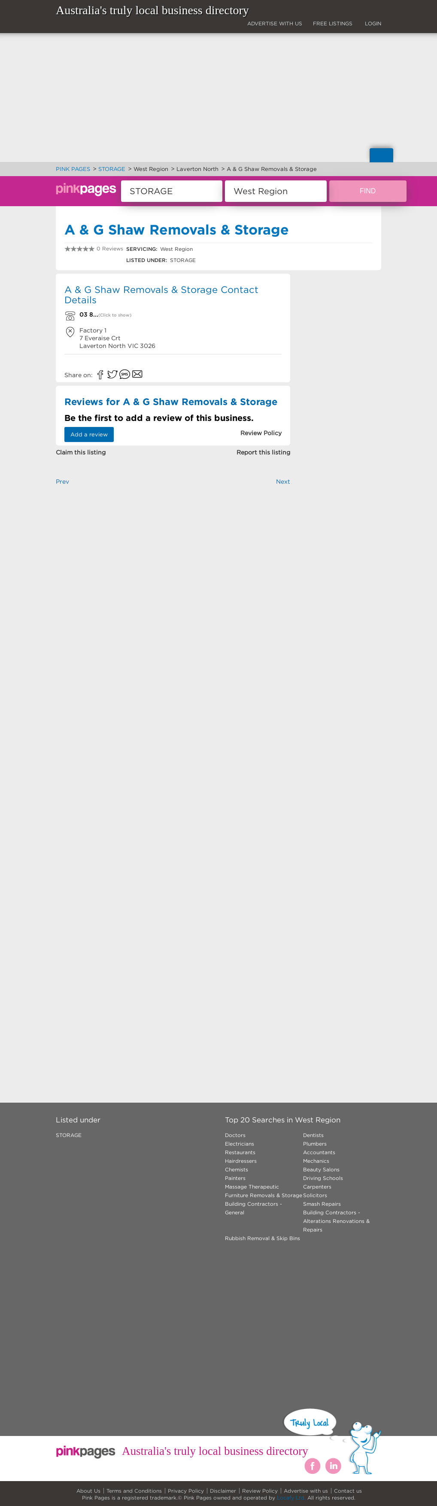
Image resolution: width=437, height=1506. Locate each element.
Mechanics (316, 1161)
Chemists (236, 1169)
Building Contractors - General (253, 1208)
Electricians (239, 1143)
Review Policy (260, 1491)
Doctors (235, 1135)
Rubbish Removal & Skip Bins (262, 1238)
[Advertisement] (173, 582)
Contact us (348, 1491)
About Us (88, 1491)
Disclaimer (223, 1491)
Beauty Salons (321, 1169)
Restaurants (240, 1152)
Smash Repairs (322, 1204)
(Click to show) (114, 315)
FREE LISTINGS (332, 23)
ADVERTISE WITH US (274, 23)
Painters (235, 1178)
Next (283, 481)
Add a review (89, 434)
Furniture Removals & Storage (263, 1195)
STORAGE (69, 1135)
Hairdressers (241, 1161)
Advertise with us (306, 1491)
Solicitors (315, 1195)
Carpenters (317, 1186)
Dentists (313, 1135)
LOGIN (373, 23)
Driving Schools (323, 1178)
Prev (62, 481)
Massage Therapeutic (252, 1186)
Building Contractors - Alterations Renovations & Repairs (336, 1221)
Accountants (319, 1152)
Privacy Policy (186, 1491)
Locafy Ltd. (291, 1497)
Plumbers (315, 1143)
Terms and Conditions (134, 1491)
